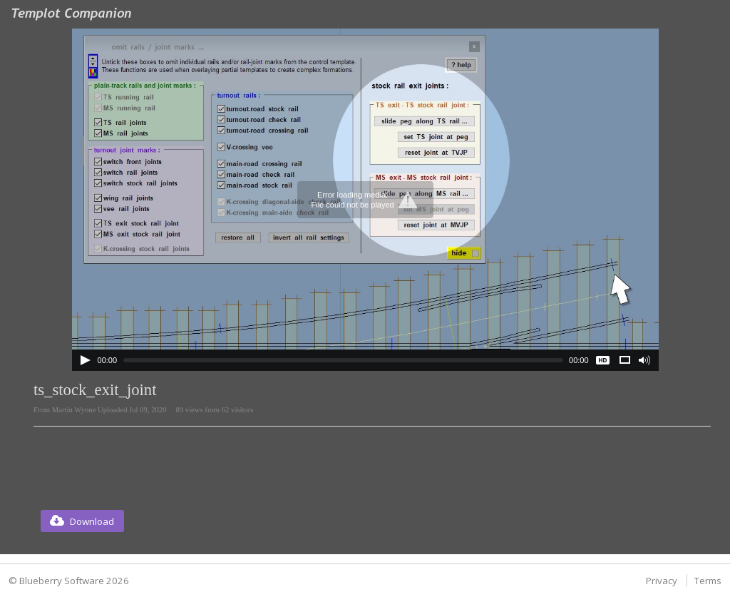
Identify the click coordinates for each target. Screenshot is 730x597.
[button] (82, 521)
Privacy (661, 580)
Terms (707, 580)
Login (705, 10)
